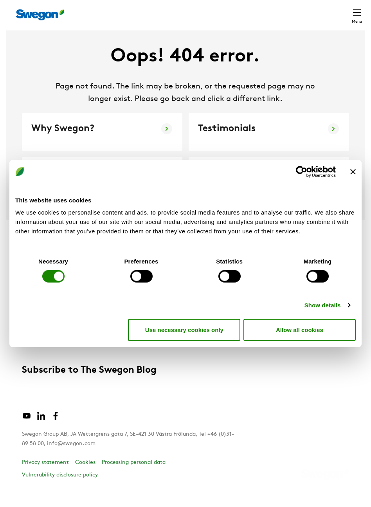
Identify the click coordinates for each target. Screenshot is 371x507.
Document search (220, 11)
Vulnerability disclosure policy (60, 490)
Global (299, 11)
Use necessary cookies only (184, 329)
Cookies (85, 477)
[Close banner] (353, 171)
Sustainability (42, 358)
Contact (336, 11)
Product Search (156, 10)
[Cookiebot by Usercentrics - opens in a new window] (301, 171)
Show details (322, 305)
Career (267, 11)
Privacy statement (45, 477)
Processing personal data (134, 477)
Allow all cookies (299, 329)
